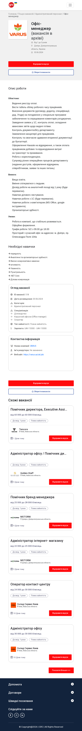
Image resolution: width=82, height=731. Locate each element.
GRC (41, 727)
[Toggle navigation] (70, 5)
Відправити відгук (41, 64)
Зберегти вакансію (41, 72)
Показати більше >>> (61, 670)
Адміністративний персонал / (49, 14)
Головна (12, 14)
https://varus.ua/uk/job (34, 354)
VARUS (33, 346)
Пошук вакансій (25, 14)
